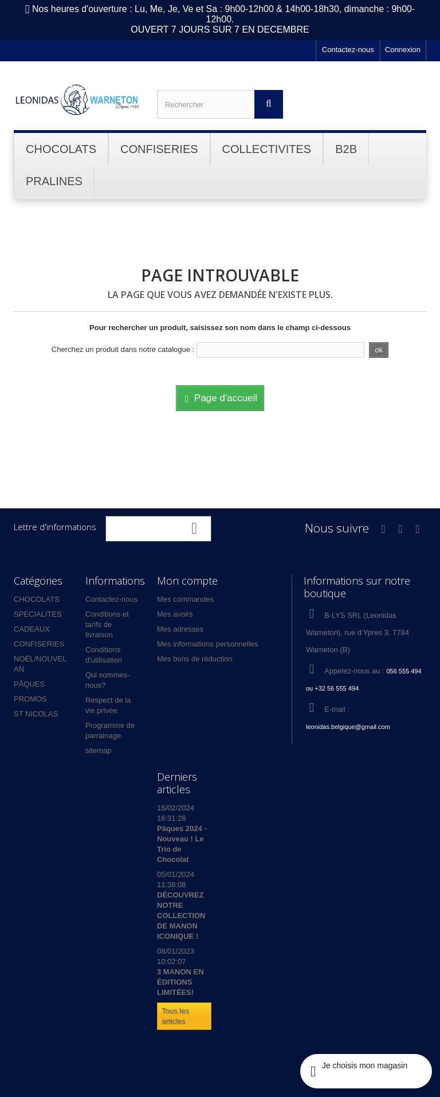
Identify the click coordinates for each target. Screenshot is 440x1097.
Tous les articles (175, 1015)
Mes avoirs (175, 614)
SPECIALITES (38, 614)
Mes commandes (185, 599)
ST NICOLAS (36, 714)
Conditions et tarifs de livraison (107, 624)
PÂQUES (29, 684)
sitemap (98, 750)
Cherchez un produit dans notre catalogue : (123, 349)
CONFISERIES (39, 644)
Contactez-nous (348, 49)
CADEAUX (32, 629)
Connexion (403, 49)
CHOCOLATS (37, 599)
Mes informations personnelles (207, 644)
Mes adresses (180, 629)
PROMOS (30, 699)
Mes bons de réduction (195, 659)
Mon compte (187, 580)
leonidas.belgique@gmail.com (348, 726)
